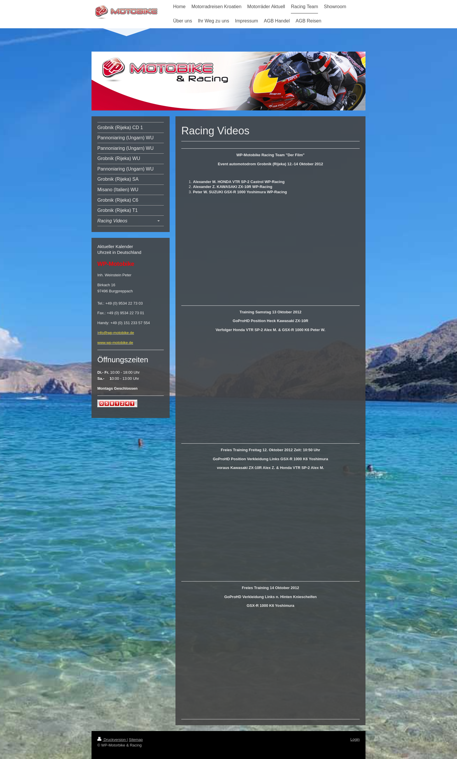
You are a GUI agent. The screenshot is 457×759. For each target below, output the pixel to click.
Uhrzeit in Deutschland (119, 252)
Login (355, 739)
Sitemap (136, 739)
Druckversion (112, 739)
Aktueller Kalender (115, 246)
